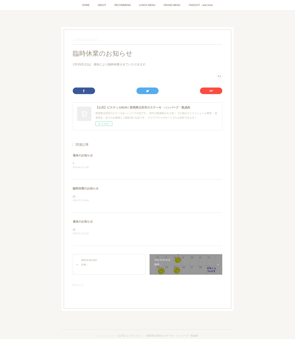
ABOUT (102, 5)
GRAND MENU (171, 5)
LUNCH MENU (147, 5)
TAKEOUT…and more (200, 5)
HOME (86, 5)
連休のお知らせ (83, 155)
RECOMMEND (122, 5)
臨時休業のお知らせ (86, 188)
